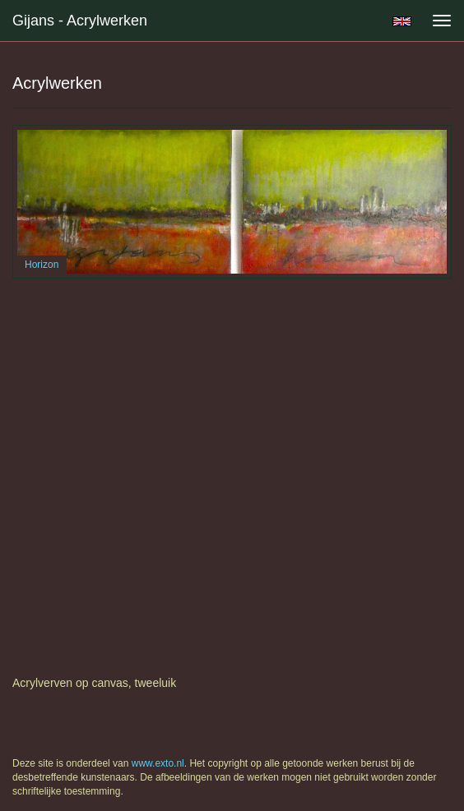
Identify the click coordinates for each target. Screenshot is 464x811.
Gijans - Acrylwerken (79, 20)
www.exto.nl (158, 763)
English (401, 21)
